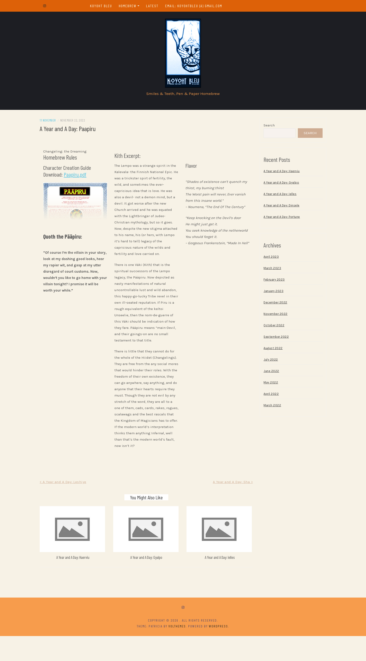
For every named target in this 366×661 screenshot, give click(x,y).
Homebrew (130, 5)
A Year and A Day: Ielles (217, 582)
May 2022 (266, 385)
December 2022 (270, 305)
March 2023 (267, 270)
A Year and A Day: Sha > (228, 510)
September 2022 (271, 339)
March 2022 (267, 408)
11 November (58, 123)
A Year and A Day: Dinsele (277, 208)
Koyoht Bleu (104, 5)
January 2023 (268, 293)
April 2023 (266, 259)
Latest (155, 5)
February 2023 (269, 282)
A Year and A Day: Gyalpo (149, 582)
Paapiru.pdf (85, 177)
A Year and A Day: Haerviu (80, 582)
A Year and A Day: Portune (277, 219)
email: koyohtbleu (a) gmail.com (196, 5)
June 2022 (266, 373)
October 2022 (269, 328)
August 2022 (268, 350)
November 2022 (271, 316)
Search (264, 128)
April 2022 (266, 396)
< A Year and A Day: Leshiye (73, 510)
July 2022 (266, 362)
